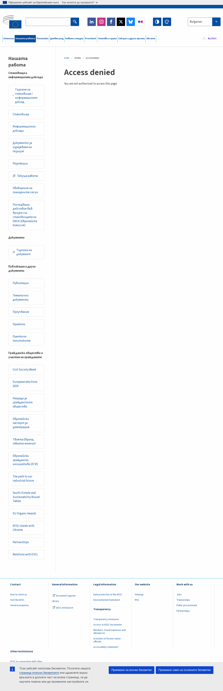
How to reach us (18, 594)
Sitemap (139, 594)
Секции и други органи (131, 38)
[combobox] (204, 21)
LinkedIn (91, 22)
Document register (64, 596)
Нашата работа (25, 38)
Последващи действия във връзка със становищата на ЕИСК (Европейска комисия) (25, 215)
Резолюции (20, 163)
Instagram (101, 22)
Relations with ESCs (25, 554)
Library (55, 601)
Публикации (21, 283)
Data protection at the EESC (107, 594)
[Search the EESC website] (48, 22)
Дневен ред (57, 38)
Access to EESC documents (107, 624)
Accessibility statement (105, 647)
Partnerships (21, 542)
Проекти (19, 324)
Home (66, 58)
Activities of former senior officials (107, 640)
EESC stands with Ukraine (23, 528)
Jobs (179, 594)
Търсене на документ (22, 252)
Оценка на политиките (21, 338)
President (90, 38)
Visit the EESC (17, 600)
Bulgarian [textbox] (196, 22)
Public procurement (186, 605)
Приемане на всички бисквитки (132, 670)
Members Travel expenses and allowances (109, 631)
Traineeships (183, 600)
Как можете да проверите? (80, 2)
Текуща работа (25, 175)
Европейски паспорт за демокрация (21, 423)
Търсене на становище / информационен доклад (25, 96)
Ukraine (150, 38)
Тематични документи (21, 297)
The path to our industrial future (23, 478)
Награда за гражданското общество (23, 402)
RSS (137, 600)
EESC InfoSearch (63, 608)
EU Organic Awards (24, 513)
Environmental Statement (106, 600)
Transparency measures (106, 619)
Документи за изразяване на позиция (22, 147)
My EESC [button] (212, 38)
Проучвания (21, 312)
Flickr (140, 22)
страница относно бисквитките (39, 672)
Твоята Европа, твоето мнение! (24, 441)
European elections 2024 (25, 384)
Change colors (167, 22)
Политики (42, 38)
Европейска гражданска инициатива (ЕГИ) (25, 460)
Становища (21, 114)
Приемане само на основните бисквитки (185, 670)
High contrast (157, 22)
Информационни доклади (24, 128)
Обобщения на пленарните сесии (25, 190)
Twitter (121, 22)
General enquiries (19, 605)
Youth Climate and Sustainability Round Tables (26, 497)
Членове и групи (107, 38)
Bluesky (130, 22)
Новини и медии (74, 38)
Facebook (111, 22)
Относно (8, 38)
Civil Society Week (24, 370)
